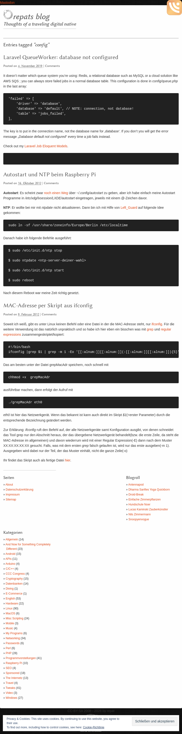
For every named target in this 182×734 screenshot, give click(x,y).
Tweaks (10, 688)
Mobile (10, 623)
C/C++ (10, 568)
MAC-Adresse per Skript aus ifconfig (47, 306)
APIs (8, 558)
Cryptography (14, 578)
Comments (52, 66)
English (10, 598)
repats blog (31, 16)
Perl (8, 648)
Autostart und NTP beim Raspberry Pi (49, 175)
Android (10, 554)
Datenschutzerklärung (19, 489)
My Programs (14, 633)
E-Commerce (14, 593)
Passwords (13, 643)
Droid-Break (136, 494)
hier (67, 460)
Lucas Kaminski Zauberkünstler (148, 509)
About (9, 484)
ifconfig (157, 324)
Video (9, 693)
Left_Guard (129, 207)
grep (150, 329)
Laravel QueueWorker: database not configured (60, 57)
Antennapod (136, 484)
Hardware (12, 603)
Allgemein (11, 539)
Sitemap (11, 499)
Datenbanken (14, 583)
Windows (11, 697)
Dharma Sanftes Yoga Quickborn (149, 489)
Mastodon (7, 2)
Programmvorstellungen (21, 658)
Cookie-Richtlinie (93, 727)
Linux (9, 608)
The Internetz (14, 678)
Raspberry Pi (14, 663)
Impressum (13, 494)
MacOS (10, 613)
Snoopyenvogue (138, 519)
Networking (13, 638)
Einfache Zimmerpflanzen (144, 499)
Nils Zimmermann (139, 514)
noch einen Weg (56, 193)
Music (9, 628)
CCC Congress (15, 573)
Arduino (10, 563)
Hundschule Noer (139, 504)
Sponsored (12, 673)
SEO (9, 668)
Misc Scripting (14, 618)
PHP (8, 653)
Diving (10, 588)
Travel (10, 683)
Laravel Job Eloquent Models (45, 146)
